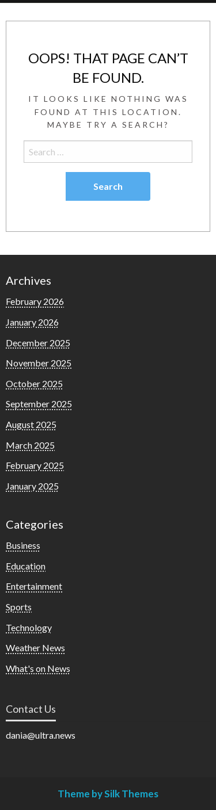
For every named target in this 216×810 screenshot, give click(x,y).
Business (23, 545)
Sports (19, 606)
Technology (29, 627)
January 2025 (32, 485)
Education (26, 565)
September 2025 (39, 403)
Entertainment (34, 585)
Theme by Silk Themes (108, 794)
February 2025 (35, 465)
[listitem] (108, 735)
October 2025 (34, 383)
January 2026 (32, 321)
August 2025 (31, 424)
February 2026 (35, 301)
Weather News (35, 647)
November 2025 (38, 362)
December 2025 (38, 342)
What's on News (38, 668)
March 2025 (30, 445)
